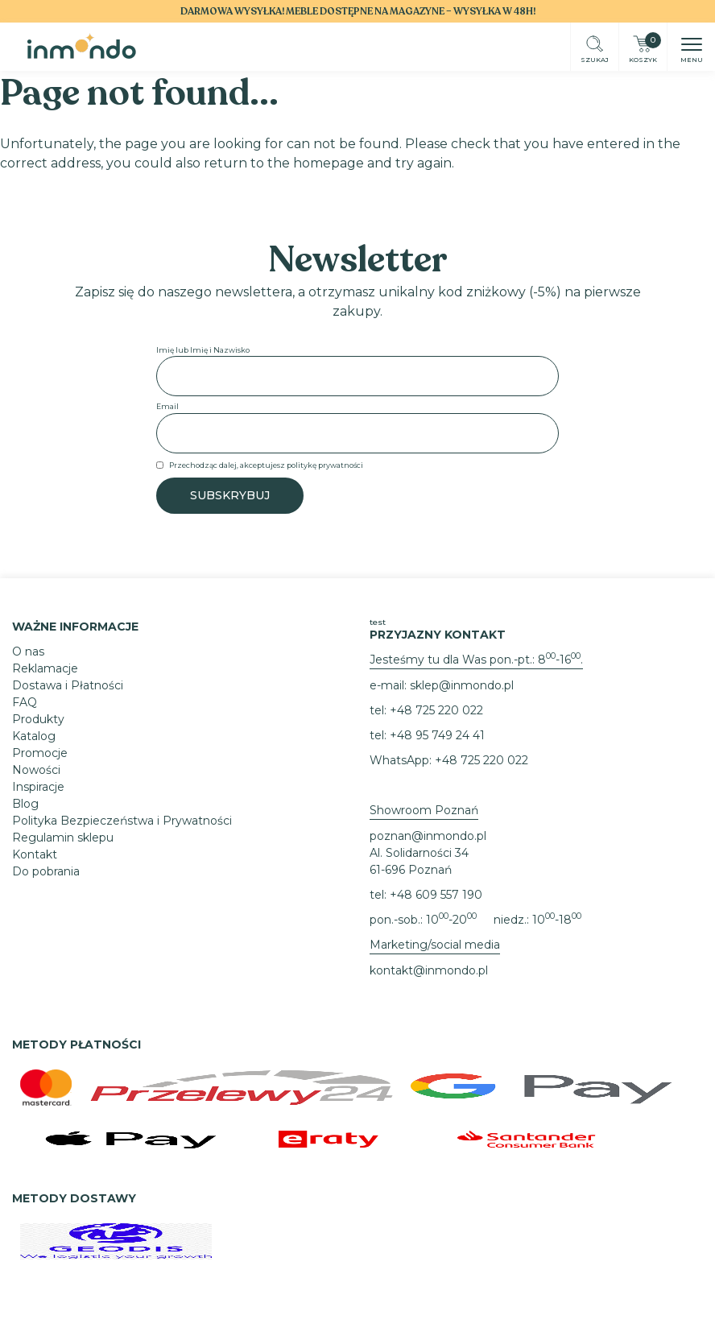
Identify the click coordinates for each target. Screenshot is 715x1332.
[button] (691, 45)
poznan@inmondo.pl (428, 836)
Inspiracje (38, 787)
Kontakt (34, 854)
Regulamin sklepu (63, 837)
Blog (25, 803)
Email (167, 406)
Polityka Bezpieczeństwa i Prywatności (122, 820)
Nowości (36, 770)
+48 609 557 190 (436, 894)
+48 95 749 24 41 (437, 735)
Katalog (34, 736)
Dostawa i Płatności (67, 685)
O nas (28, 651)
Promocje (40, 753)
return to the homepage (284, 163)
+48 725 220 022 (436, 710)
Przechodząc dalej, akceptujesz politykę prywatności (266, 465)
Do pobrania (46, 871)
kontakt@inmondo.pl (429, 970)
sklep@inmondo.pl (462, 685)
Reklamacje (45, 668)
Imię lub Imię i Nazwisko (203, 349)
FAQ (24, 702)
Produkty (38, 719)
